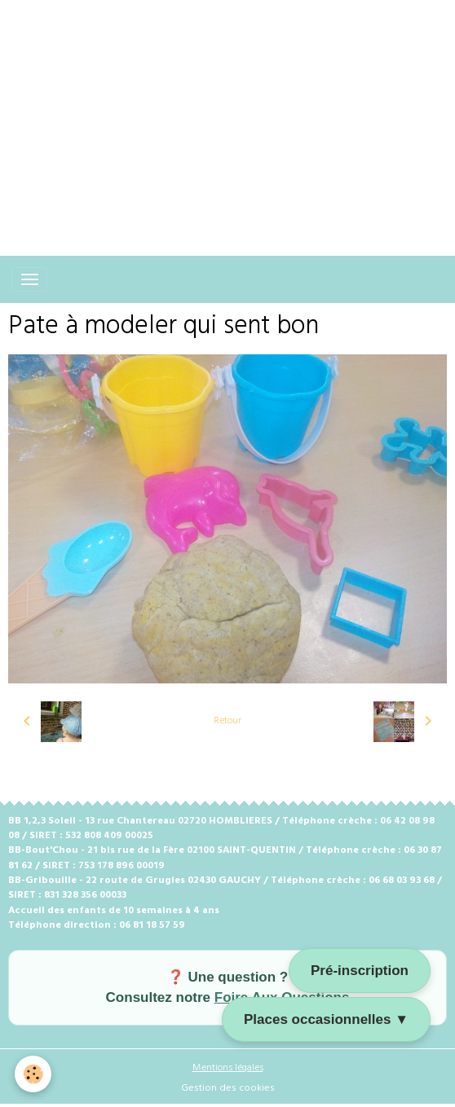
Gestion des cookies (228, 1088)
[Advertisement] (227, 114)
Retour (227, 721)
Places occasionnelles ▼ (326, 1019)
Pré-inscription (360, 970)
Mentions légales (227, 1068)
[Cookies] (33, 1074)
